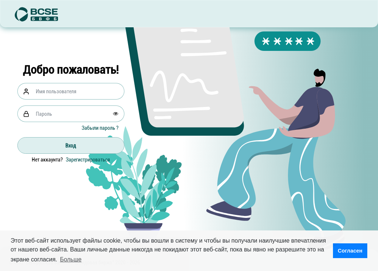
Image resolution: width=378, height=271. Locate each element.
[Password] (77, 113)
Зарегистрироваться (88, 160)
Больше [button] (70, 259)
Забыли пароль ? (100, 128)
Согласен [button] (350, 251)
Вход (70, 146)
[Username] (77, 91)
